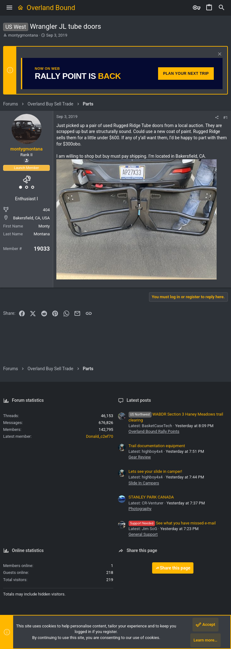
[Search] (221, 7)
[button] (9, 8)
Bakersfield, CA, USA (31, 218)
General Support (143, 534)
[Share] (217, 117)
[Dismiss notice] (219, 54)
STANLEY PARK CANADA (151, 497)
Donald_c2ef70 (99, 436)
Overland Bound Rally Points (154, 431)
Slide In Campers (144, 483)
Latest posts (139, 400)
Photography (140, 508)
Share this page (172, 567)
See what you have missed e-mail (172, 523)
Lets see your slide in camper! (155, 471)
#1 (225, 117)
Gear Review (140, 457)
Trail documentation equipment (157, 445)
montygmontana (23, 35)
